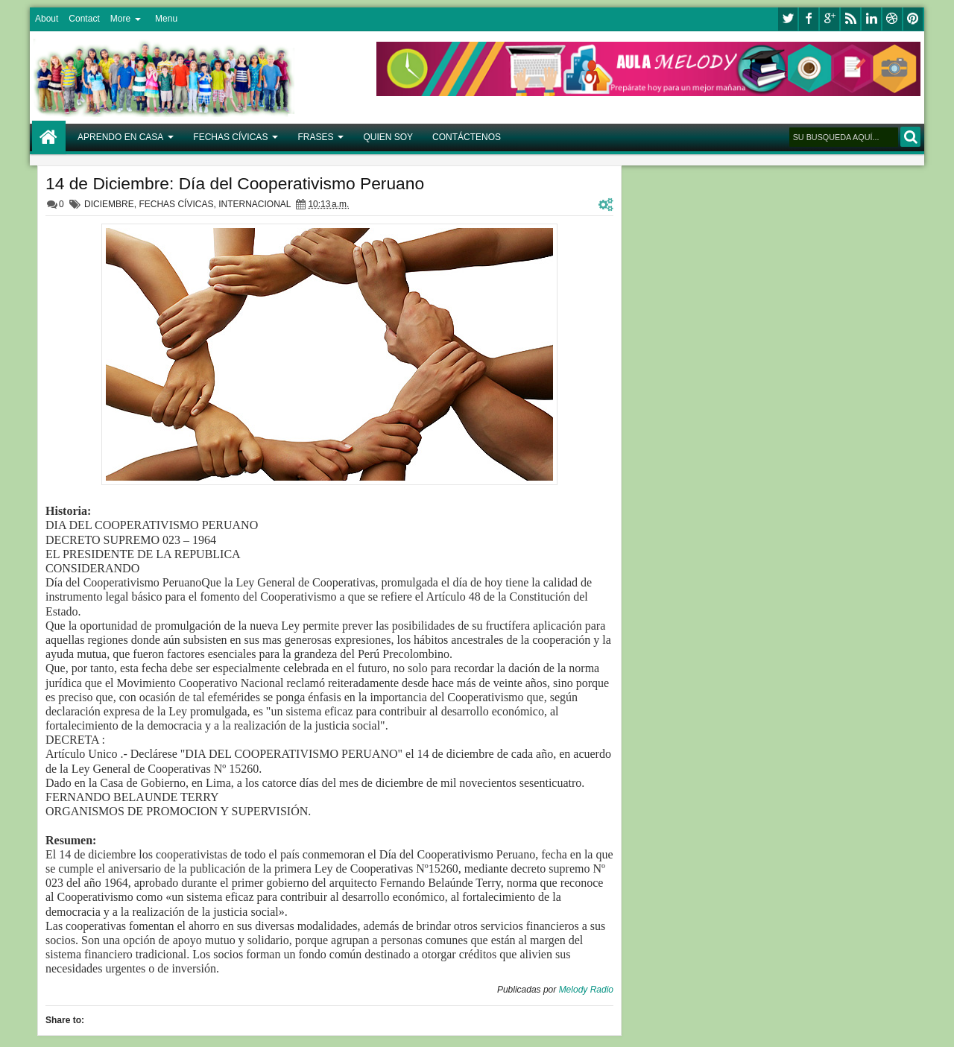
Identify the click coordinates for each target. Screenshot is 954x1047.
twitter (787, 19)
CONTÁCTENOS (466, 137)
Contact (84, 18)
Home (49, 137)
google (829, 19)
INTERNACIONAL (254, 204)
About (46, 18)
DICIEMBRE (109, 204)
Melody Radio (586, 989)
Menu (166, 18)
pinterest (913, 19)
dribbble (892, 19)
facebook (808, 19)
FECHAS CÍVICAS (230, 137)
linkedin (871, 19)
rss (850, 19)
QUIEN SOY (388, 137)
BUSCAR (910, 137)
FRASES (315, 137)
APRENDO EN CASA (120, 137)
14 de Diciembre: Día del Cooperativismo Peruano (234, 183)
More (120, 18)
